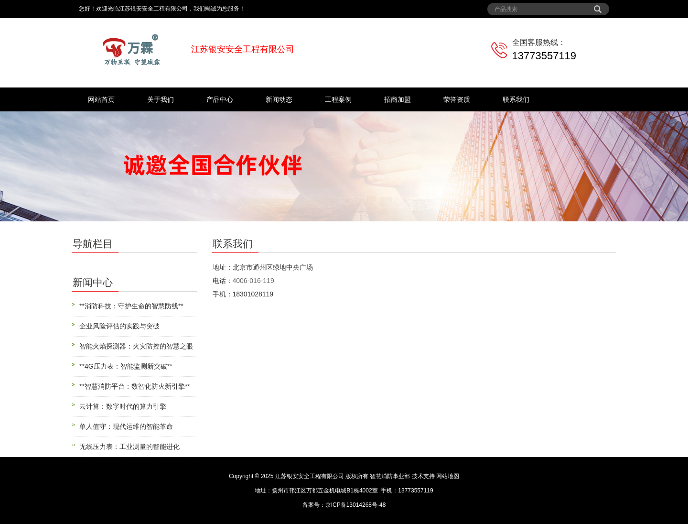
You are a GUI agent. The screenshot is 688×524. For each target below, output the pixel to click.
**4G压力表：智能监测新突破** (125, 366)
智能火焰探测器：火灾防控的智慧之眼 (136, 346)
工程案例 (338, 99)
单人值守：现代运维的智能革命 (126, 426)
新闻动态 (279, 99)
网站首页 (101, 99)
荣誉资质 (456, 99)
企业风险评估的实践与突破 (119, 326)
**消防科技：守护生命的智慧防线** (131, 306)
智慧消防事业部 (390, 476)
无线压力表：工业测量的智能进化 (129, 446)
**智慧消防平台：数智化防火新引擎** (134, 386)
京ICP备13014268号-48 (355, 505)
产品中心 (219, 99)
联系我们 (516, 99)
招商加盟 (397, 99)
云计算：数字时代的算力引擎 (122, 406)
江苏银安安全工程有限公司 (309, 476)
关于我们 (160, 99)
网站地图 (447, 476)
